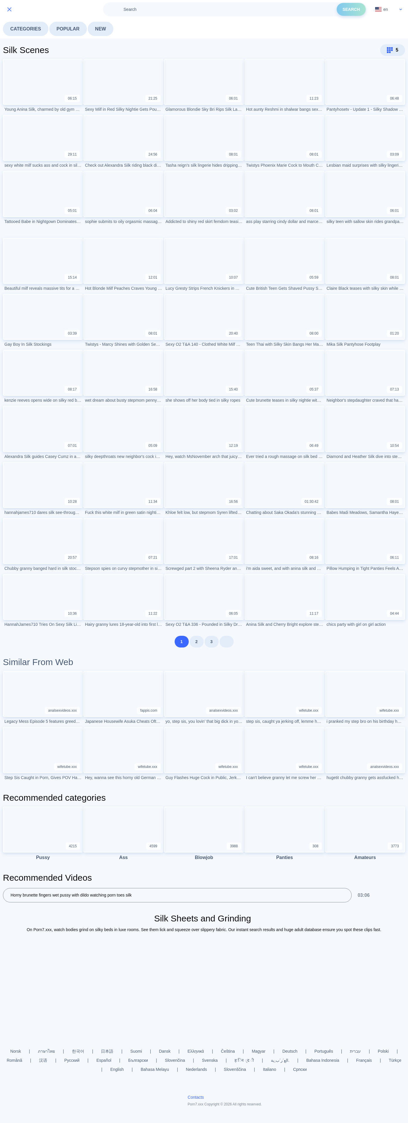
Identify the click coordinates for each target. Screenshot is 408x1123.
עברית (355, 1051)
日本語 (107, 1051)
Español (103, 1060)
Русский (72, 1060)
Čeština (228, 1051)
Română (14, 1060)
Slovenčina (175, 1060)
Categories (25, 28)
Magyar (259, 1051)
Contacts (196, 1097)
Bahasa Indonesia (322, 1060)
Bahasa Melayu (155, 1069)
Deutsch (289, 1051)
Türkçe (395, 1060)
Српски (300, 1069)
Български (138, 1060)
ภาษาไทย (46, 1051)
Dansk (165, 1051)
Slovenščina (235, 1069)
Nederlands (196, 1069)
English (117, 1069)
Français (364, 1060)
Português (323, 1051)
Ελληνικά (196, 1051)
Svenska (210, 1060)
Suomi (136, 1051)
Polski (383, 1051)
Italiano (269, 1069)
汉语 (43, 1060)
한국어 (78, 1051)
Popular (68, 28)
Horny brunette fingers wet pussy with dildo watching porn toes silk (71, 895)
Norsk (15, 1051)
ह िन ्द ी (244, 1060)
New (100, 28)
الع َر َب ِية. (280, 1060)
